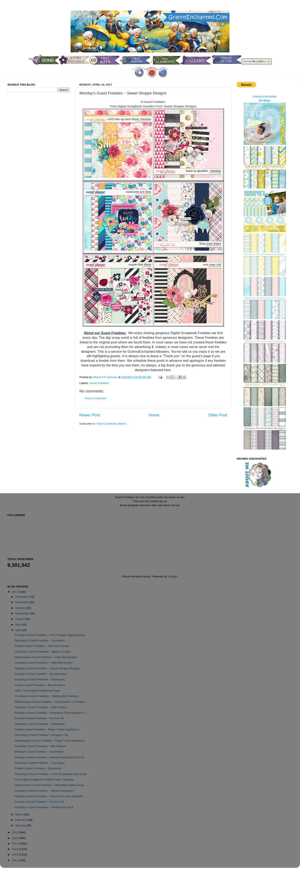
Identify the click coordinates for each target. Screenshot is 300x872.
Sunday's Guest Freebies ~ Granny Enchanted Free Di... (50, 757)
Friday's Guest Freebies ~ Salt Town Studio (42, 646)
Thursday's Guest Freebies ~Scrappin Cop (41, 735)
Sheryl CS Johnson (105, 377)
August (20, 619)
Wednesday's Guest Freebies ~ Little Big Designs (46, 657)
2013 (15, 849)
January (20, 825)
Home (154, 415)
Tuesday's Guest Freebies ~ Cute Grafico (41, 707)
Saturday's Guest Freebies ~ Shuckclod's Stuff (44, 807)
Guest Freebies (99, 383)
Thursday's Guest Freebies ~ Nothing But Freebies (47, 696)
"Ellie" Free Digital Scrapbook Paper (37, 690)
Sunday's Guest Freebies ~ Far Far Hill (39, 718)
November (22, 602)
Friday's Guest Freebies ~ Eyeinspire (38, 768)
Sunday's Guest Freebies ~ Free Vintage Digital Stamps (50, 635)
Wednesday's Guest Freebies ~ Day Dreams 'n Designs (50, 701)
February (21, 819)
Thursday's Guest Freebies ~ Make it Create (43, 651)
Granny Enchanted (265, 96)
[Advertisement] (24, 165)
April (18, 630)
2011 (15, 860)
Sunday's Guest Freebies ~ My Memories (41, 673)
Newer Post (89, 415)
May (18, 624)
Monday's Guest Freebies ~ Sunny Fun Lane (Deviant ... (50, 796)
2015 (15, 838)
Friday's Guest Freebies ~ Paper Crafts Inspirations (47, 729)
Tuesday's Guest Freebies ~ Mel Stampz (40, 746)
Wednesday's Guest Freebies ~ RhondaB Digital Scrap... (50, 785)
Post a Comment (95, 398)
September (22, 613)
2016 (15, 832)
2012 (15, 854)
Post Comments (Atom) (111, 423)
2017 (15, 591)
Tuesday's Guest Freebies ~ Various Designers (44, 790)
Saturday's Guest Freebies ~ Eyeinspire (40, 640)
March (19, 814)
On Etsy (264, 100)
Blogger (172, 576)
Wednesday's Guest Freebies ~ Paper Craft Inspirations (50, 740)
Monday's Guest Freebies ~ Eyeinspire (39, 751)
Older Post (217, 415)
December (22, 596)
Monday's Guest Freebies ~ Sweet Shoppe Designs (47, 668)
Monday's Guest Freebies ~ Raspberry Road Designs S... (51, 712)
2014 (15, 843)
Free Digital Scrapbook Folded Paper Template (44, 779)
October (20, 608)
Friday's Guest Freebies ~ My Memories (40, 685)
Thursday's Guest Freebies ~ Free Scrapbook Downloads (51, 774)
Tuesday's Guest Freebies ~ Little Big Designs (44, 662)
